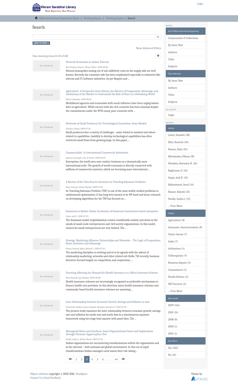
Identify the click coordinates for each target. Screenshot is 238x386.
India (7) (173, 241)
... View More (175, 206)
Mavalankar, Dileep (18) (181, 156)
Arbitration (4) (176, 248)
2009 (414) (174, 305)
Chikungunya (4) (177, 255)
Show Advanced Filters (148, 48)
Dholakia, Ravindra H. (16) (182, 163)
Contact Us (36, 377)
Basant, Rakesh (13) (179, 191)
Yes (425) (173, 348)
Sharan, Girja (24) (178, 149)
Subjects (172, 66)
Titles (171, 59)
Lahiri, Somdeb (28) (179, 135)
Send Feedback (52, 377)
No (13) (172, 355)
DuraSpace (81, 374)
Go (158, 37)
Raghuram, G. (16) (178, 170)
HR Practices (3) (177, 284)
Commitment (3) (177, 270)
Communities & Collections (183, 38)
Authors (172, 52)
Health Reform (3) (178, 276)
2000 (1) (172, 326)
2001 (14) (173, 312)
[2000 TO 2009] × (41, 43)
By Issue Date (175, 45)
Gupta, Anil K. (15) (178, 177)
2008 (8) (173, 319)
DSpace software (39, 374)
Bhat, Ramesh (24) (178, 142)
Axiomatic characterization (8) (185, 227)
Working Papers (92, 18)
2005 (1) (172, 333)
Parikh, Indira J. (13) (179, 199)
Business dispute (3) (179, 262)
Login (171, 115)
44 (116, 359)
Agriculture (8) (176, 220)
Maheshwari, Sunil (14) (181, 184)
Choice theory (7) (177, 234)
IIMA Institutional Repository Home (59, 18)
